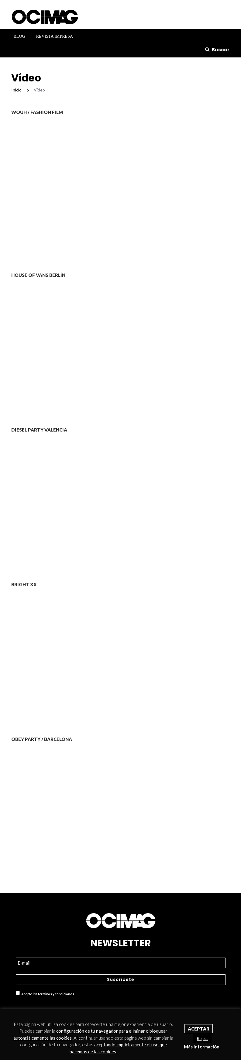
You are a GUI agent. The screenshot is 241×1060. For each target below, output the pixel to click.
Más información (201, 1046)
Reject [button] (202, 1038)
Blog (19, 36)
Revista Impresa (54, 36)
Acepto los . (45, 993)
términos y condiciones (56, 994)
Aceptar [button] (198, 1028)
